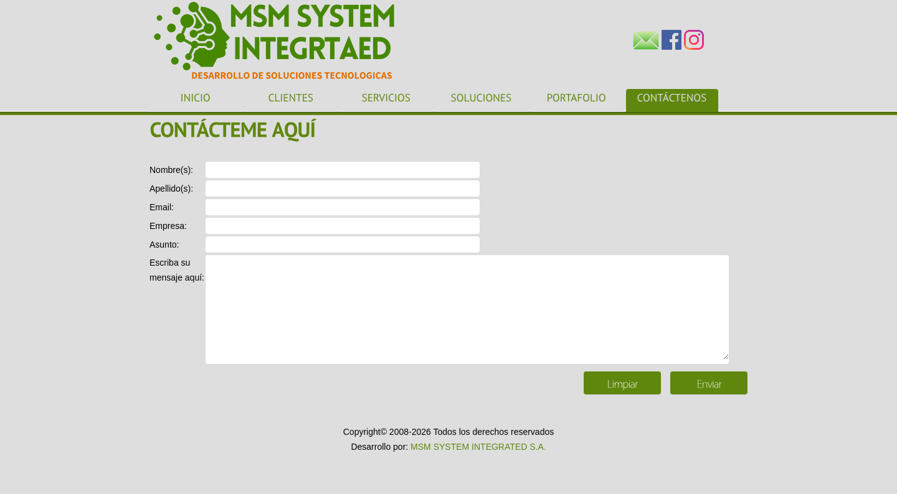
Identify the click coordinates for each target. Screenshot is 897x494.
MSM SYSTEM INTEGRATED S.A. (478, 447)
